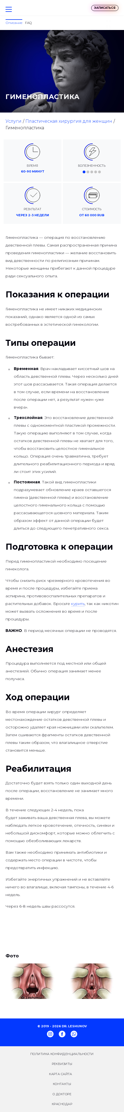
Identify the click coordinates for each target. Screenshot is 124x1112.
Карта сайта (60, 1074)
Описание (14, 23)
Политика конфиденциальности (62, 1054)
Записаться (104, 8)
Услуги (13, 121)
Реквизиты (62, 1064)
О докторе (62, 1094)
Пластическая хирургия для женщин (68, 121)
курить (78, 603)
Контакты (62, 1084)
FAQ (28, 23)
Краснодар (62, 1104)
